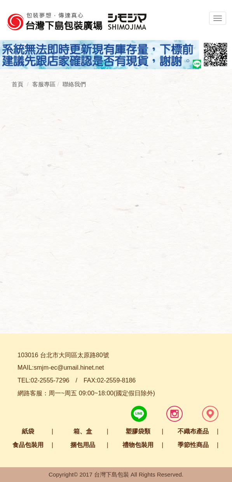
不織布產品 (193, 431)
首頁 (17, 84)
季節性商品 (193, 445)
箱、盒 (82, 431)
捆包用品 (82, 445)
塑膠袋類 (138, 431)
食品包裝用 (28, 445)
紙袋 (28, 431)
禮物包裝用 (138, 445)
